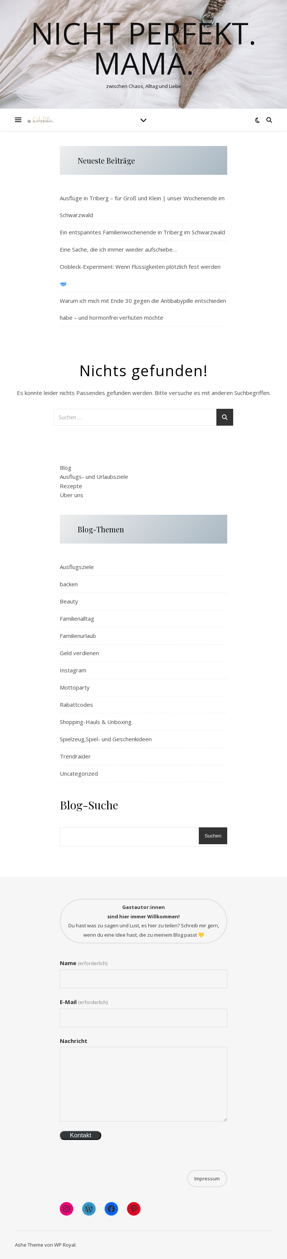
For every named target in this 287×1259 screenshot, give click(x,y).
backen (69, 584)
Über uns (71, 495)
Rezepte (71, 486)
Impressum (207, 1178)
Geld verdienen (79, 653)
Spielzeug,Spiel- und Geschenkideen (106, 739)
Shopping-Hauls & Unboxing (96, 722)
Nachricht (73, 1040)
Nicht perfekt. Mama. (143, 48)
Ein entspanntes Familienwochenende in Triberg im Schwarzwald (142, 232)
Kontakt (80, 1135)
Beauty (69, 601)
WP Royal (64, 1244)
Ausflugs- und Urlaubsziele (94, 476)
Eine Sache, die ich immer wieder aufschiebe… (118, 249)
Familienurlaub (78, 635)
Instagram (73, 670)
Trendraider (75, 756)
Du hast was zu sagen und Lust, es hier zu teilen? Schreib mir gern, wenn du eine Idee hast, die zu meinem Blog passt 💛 (143, 921)
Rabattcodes (76, 704)
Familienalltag (77, 618)
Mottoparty (75, 687)
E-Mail (83, 1002)
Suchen (212, 836)
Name (83, 963)
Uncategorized (79, 773)
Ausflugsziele (77, 567)
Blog (65, 467)
